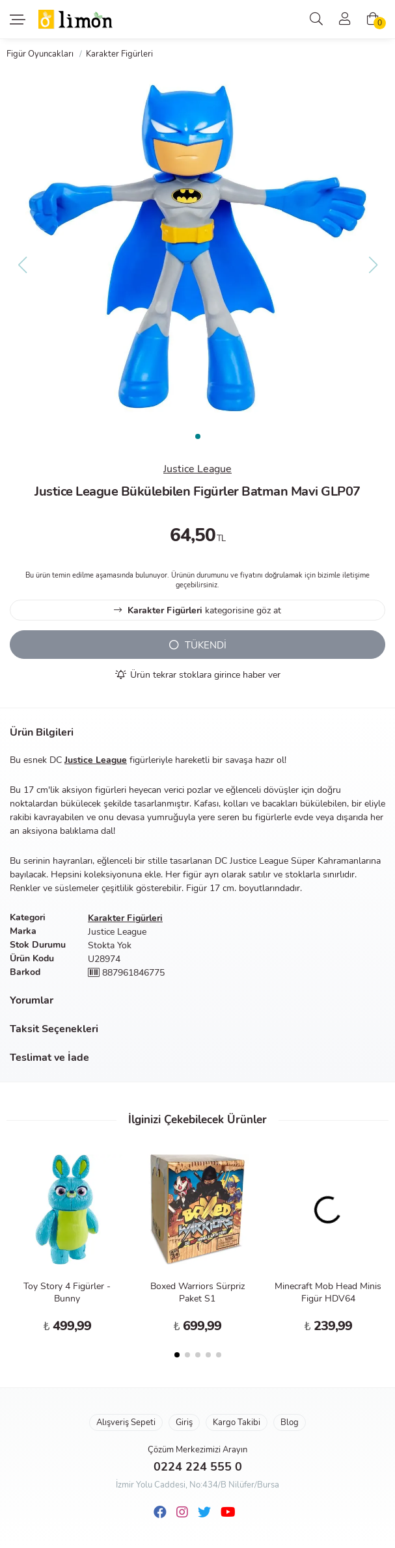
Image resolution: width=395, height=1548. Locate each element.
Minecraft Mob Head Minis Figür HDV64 (328, 1292)
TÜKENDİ (197, 645)
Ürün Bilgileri (42, 732)
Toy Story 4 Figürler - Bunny (67, 1292)
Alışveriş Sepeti (126, 1422)
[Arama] (316, 19)
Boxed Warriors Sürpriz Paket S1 (197, 1292)
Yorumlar (31, 1000)
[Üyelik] (345, 19)
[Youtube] (228, 1512)
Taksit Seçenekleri (54, 1029)
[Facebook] (160, 1512)
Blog (289, 1422)
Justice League (197, 469)
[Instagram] (182, 1512)
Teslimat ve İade (49, 1057)
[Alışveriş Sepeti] (373, 19)
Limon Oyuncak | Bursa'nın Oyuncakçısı (75, 19)
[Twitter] (204, 1512)
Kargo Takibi (236, 1422)
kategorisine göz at (197, 610)
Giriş (184, 1422)
